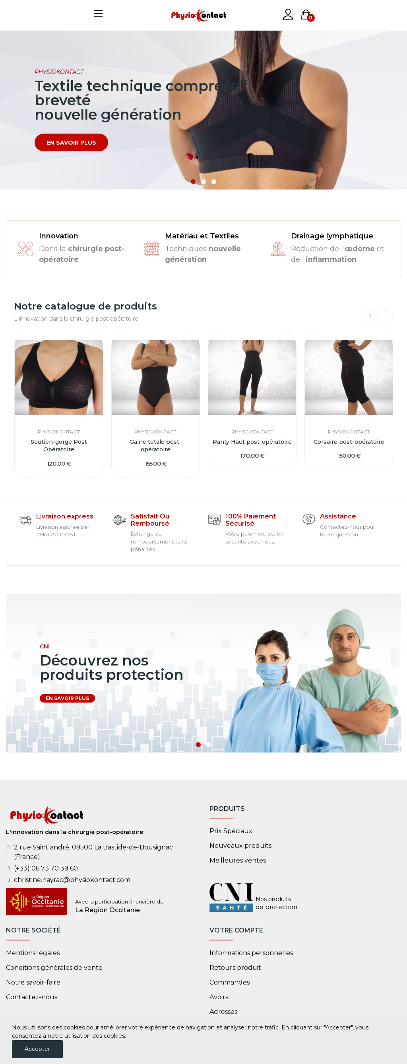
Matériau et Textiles (202, 236)
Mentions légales (33, 953)
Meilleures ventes (237, 860)
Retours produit (235, 967)
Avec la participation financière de (119, 901)
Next (386, 316)
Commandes (229, 982)
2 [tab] (203, 181)
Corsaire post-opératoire (349, 441)
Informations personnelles (251, 953)
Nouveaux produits (240, 845)
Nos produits (273, 899)
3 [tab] (213, 181)
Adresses (223, 1012)
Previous (370, 316)
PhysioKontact (59, 431)
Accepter (37, 1048)
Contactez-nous (31, 997)
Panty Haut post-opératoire (252, 441)
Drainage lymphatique (332, 236)
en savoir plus (71, 142)
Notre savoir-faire (33, 982)
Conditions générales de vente (54, 967)
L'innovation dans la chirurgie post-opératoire (74, 832)
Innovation (58, 236)
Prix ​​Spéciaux (230, 831)
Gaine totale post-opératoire (156, 445)
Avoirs (218, 997)
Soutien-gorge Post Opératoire (59, 445)
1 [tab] (193, 181)
